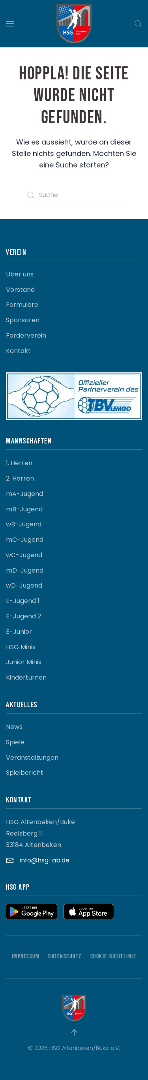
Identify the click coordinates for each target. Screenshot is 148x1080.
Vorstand (20, 289)
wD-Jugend (24, 585)
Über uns (20, 274)
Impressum (26, 956)
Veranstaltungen (32, 757)
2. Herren (20, 478)
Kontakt (18, 350)
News (14, 726)
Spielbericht (24, 772)
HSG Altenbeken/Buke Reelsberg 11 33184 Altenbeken (40, 833)
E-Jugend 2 (23, 616)
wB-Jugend (23, 524)
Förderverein (26, 335)
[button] (10, 23)
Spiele (15, 742)
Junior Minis (23, 662)
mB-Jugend (24, 509)
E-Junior (19, 631)
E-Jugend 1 (22, 600)
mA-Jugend (24, 493)
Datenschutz (65, 956)
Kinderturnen (26, 677)
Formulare (22, 304)
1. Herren (19, 463)
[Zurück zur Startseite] (74, 23)
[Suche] (74, 195)
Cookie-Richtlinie (113, 956)
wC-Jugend (24, 555)
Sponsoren (22, 320)
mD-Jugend (24, 570)
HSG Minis (21, 647)
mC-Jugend (24, 539)
